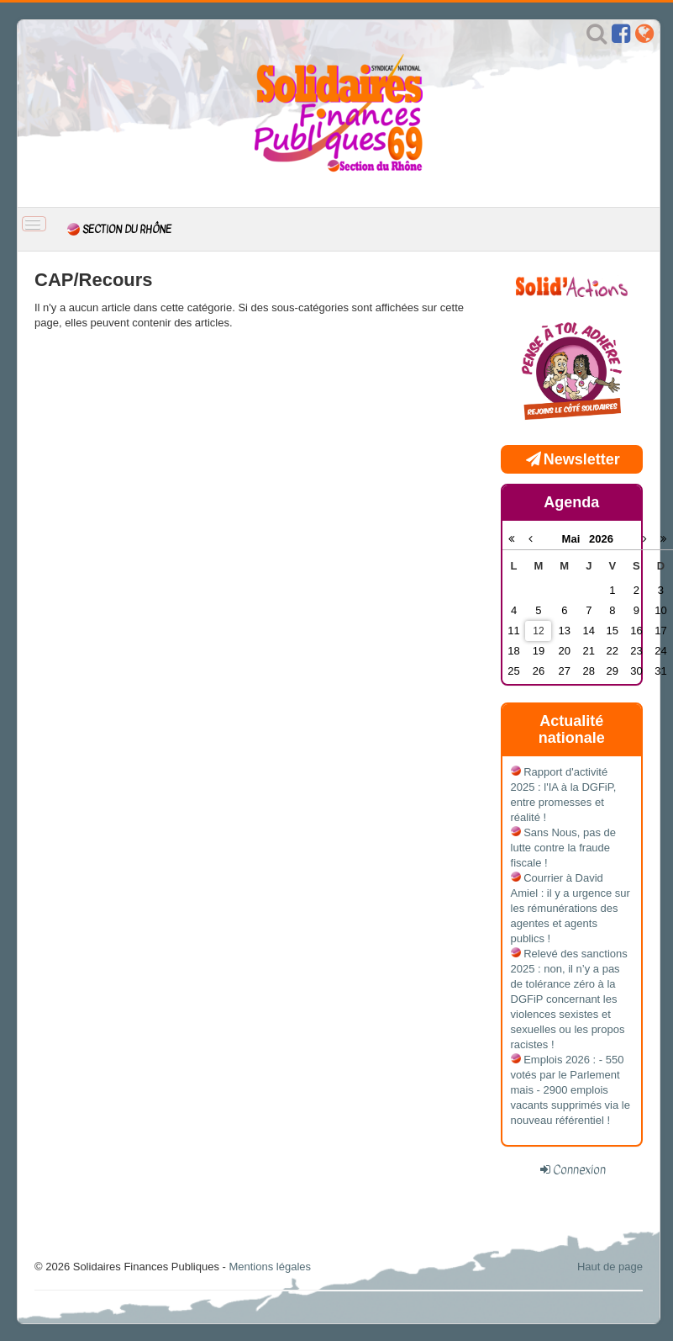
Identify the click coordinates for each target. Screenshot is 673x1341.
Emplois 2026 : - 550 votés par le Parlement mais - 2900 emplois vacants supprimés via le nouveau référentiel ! (570, 1089)
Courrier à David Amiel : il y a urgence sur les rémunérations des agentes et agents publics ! (570, 908)
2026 (601, 539)
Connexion (579, 1169)
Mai (576, 539)
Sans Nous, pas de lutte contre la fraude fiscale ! (563, 847)
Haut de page (610, 1266)
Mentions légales (270, 1266)
